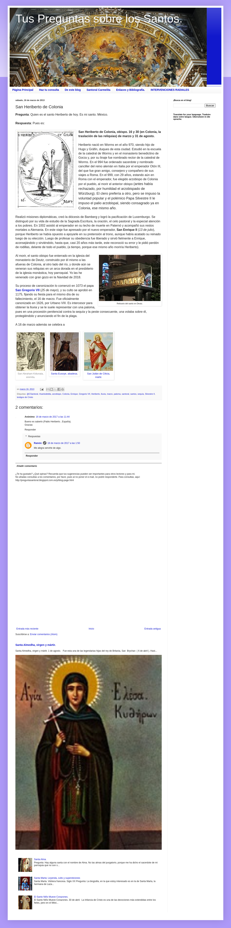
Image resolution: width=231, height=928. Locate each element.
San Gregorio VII (27, 290)
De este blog (73, 89)
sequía (141, 394)
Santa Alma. (40, 859)
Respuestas (34, 436)
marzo (110, 394)
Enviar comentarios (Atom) (43, 634)
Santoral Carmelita (98, 89)
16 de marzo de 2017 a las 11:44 (52, 416)
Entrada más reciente (27, 628)
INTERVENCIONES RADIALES (170, 89)
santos (133, 394)
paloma (117, 394)
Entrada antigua (152, 628)
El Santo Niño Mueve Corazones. (51, 896)
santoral (125, 394)
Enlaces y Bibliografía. (130, 89)
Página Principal (22, 89)
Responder (30, 429)
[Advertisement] (88, 596)
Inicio (91, 628)
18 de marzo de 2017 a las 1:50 (64, 443)
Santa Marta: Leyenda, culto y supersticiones (57, 878)
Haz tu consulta (49, 89)
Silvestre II (150, 394)
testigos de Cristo (25, 397)
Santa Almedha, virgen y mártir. (35, 644)
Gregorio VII (84, 394)
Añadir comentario (27, 466)
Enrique (74, 394)
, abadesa (71, 373)
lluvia (103, 394)
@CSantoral (32, 394)
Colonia (65, 394)
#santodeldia (45, 394)
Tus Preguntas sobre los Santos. (98, 18)
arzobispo (56, 394)
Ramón (38, 443)
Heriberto (95, 394)
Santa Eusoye (58, 373)
